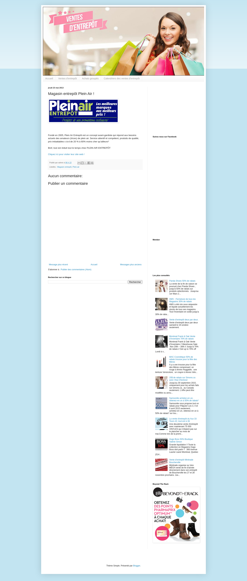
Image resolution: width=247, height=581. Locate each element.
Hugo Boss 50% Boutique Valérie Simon (181, 440)
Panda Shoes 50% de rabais (182, 281)
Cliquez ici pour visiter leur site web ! (66, 154)
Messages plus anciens (131, 264)
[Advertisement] (174, 108)
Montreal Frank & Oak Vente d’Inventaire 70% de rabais (182, 337)
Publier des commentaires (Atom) (76, 269)
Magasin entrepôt (64, 167)
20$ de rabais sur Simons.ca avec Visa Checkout (182, 378)
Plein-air (76, 167)
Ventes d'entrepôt (67, 78)
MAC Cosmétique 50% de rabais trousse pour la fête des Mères (183, 359)
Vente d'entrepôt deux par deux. (183, 319)
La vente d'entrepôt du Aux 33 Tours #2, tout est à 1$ (183, 420)
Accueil (49, 78)
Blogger (136, 566)
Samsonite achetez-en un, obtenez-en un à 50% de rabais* (184, 399)
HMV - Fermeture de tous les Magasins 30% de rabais (182, 300)
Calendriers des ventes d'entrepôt (122, 78)
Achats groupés (90, 78)
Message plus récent (58, 264)
